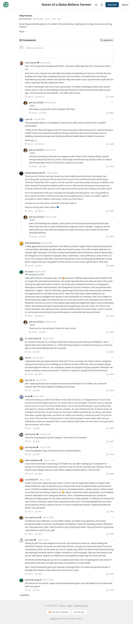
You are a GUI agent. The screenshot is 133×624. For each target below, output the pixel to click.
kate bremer (30, 434)
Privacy (63, 605)
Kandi (27, 396)
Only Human (25, 15)
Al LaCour (29, 271)
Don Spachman (32, 517)
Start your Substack (58, 612)
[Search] (96, 4)
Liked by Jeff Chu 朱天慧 (35, 274)
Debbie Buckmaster (34, 172)
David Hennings (32, 579)
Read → (22, 31)
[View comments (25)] (53, 19)
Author (32, 106)
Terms (69, 605)
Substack (54, 618)
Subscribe (112, 4)
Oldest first (106, 40)
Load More (24, 595)
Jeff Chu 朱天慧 (25, 19)
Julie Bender (30, 447)
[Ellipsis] (112, 62)
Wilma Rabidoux (32, 460)
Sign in (125, 4)
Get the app (79, 612)
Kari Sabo (29, 540)
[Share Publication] (101, 4)
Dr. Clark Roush (32, 338)
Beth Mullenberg (33, 243)
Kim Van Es (30, 380)
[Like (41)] (47, 19)
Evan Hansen (31, 62)
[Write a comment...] (69, 52)
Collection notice (81, 605)
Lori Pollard (30, 479)
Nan (27, 357)
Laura (27, 119)
